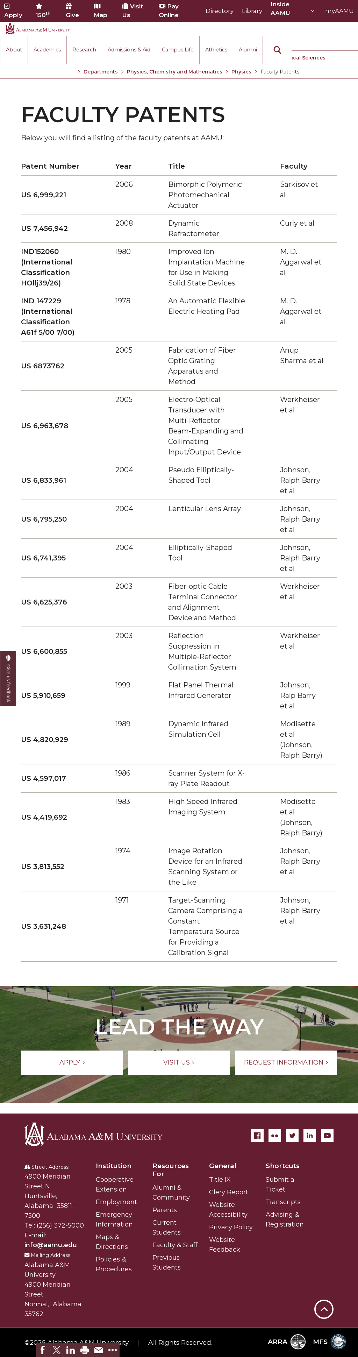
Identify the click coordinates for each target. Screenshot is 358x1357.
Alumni (248, 50)
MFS (329, 1342)
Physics (241, 72)
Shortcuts (283, 1166)
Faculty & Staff (175, 1245)
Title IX (220, 1179)
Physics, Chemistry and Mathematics (174, 72)
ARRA (287, 1342)
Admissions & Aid (129, 50)
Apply (13, 11)
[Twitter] (292, 1135)
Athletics (216, 50)
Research (84, 50)
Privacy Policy (231, 1227)
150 (43, 11)
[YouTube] (327, 1135)
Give (72, 11)
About (14, 50)
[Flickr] (274, 1135)
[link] (43, 1350)
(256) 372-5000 (60, 1225)
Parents (164, 1210)
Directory (220, 10)
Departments (101, 72)
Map (100, 11)
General (222, 1166)
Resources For (170, 1170)
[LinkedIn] (309, 1135)
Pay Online (169, 11)
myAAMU (339, 10)
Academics (47, 50)
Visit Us (132, 11)
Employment (116, 1202)
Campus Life (178, 50)
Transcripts (283, 1202)
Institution (113, 1166)
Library (252, 10)
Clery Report (228, 1192)
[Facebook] (257, 1135)
